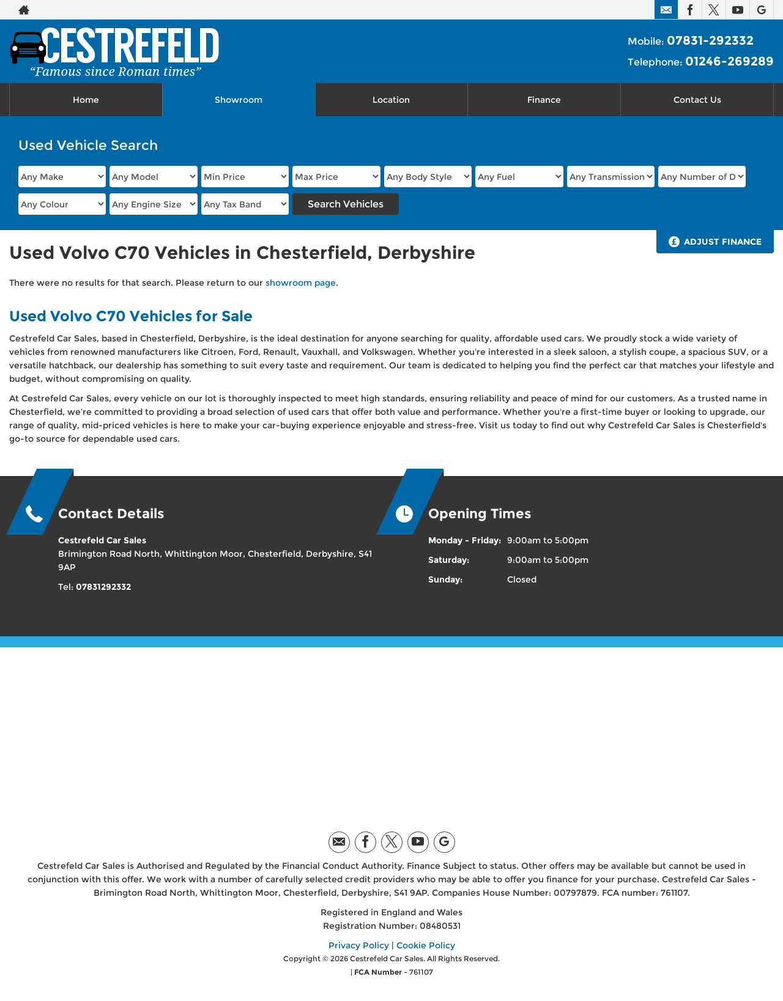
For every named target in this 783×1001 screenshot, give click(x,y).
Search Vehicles (346, 204)
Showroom (238, 99)
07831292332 (103, 586)
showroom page (300, 282)
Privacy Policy (358, 945)
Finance (544, 99)
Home (86, 99)
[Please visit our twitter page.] (713, 10)
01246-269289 (729, 61)
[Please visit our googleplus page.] (761, 10)
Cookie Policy (425, 945)
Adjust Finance (723, 241)
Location (391, 99)
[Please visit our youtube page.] (737, 10)
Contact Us (697, 99)
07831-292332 (710, 40)
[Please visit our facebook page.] (690, 10)
